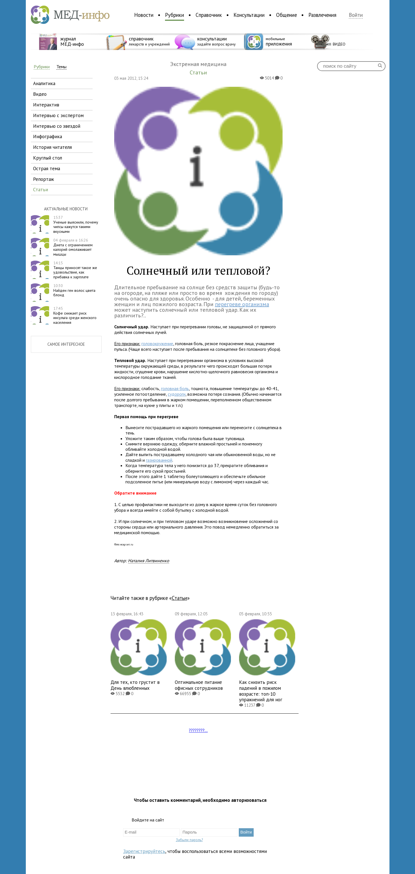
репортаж (43, 179)
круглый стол (47, 157)
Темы (61, 66)
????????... (198, 730)
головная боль (175, 388)
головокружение (157, 343)
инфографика (47, 136)
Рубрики (174, 15)
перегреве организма (242, 304)
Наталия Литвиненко (148, 560)
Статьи (179, 598)
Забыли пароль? (189, 839)
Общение (286, 15)
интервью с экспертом (58, 115)
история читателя (52, 147)
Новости (143, 15)
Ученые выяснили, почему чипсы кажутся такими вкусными (75, 224)
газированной (159, 460)
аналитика (44, 83)
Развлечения (322, 15)
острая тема (46, 168)
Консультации (249, 15)
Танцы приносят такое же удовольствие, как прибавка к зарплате (75, 269)
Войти (356, 15)
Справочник (209, 15)
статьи (40, 189)
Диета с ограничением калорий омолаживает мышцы (73, 247)
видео (40, 94)
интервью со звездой (56, 126)
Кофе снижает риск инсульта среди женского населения (75, 315)
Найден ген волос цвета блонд (74, 290)
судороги (176, 394)
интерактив (46, 104)
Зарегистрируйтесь (144, 851)
